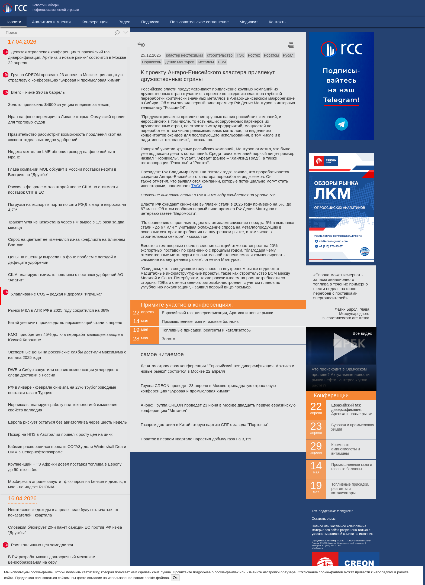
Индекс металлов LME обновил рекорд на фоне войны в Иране (61, 154)
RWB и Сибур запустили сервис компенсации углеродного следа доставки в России (63, 372)
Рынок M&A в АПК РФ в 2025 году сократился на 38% (58, 310)
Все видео (362, 333)
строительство (220, 55)
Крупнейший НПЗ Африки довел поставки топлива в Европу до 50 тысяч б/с (64, 467)
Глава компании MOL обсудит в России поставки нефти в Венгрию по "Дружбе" (62, 172)
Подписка (150, 22)
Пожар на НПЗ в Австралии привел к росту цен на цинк (60, 434)
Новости (13, 22)
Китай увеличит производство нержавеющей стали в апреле (65, 322)
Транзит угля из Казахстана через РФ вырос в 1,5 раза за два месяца (66, 225)
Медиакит (382, 8)
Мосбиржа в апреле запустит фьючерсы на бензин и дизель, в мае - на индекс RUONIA (67, 484)
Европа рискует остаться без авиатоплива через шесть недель (67, 422)
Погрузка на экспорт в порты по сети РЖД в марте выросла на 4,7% (67, 207)
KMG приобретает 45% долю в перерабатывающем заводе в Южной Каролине (65, 337)
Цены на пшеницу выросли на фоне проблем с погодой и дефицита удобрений (62, 260)
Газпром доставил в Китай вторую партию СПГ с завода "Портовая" (204, 424)
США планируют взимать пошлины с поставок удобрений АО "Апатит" (65, 277)
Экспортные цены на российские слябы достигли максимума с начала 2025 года (67, 355)
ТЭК (240, 55)
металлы (206, 62)
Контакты (411, 8)
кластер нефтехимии (184, 55)
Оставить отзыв (324, 519)
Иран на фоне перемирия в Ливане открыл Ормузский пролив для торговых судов (66, 119)
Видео (124, 22)
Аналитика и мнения (51, 22)
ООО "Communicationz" (359, 541)
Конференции (95, 22)
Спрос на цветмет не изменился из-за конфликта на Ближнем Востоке (66, 242)
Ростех (254, 55)
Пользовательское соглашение (332, 8)
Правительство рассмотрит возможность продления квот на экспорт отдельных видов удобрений (64, 137)
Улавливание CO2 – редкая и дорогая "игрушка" (56, 294)
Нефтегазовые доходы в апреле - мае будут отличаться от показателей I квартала (63, 512)
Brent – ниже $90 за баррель (38, 92)
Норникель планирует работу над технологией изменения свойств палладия (62, 407)
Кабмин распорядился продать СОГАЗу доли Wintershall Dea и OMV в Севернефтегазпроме (67, 449)
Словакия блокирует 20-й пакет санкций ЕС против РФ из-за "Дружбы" (65, 530)
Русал (288, 55)
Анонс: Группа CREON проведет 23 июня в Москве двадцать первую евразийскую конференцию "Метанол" (218, 408)
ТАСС (196, 185)
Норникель (151, 62)
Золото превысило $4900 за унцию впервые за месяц (59, 104)
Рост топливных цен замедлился (42, 544)
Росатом (271, 55)
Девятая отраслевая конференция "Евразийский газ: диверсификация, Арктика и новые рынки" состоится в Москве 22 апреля (67, 57)
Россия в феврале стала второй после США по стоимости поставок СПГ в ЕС (63, 189)
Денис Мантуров (179, 62)
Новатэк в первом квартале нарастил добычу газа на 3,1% (196, 439)
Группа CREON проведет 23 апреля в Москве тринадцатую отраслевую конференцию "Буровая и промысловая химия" (65, 77)
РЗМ (222, 62)
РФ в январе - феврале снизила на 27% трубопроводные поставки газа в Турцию (62, 390)
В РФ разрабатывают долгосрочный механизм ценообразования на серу (51, 559)
